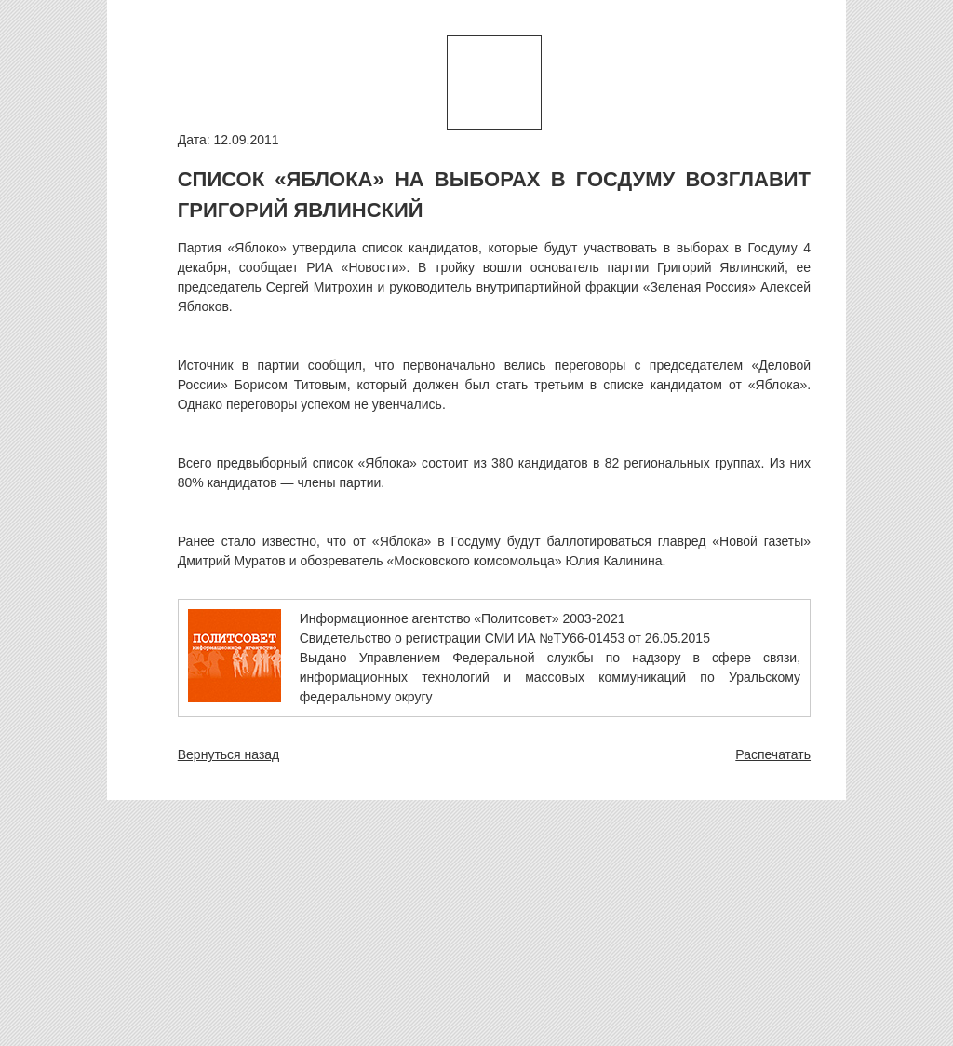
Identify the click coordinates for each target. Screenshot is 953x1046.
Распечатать (773, 754)
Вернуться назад (229, 754)
